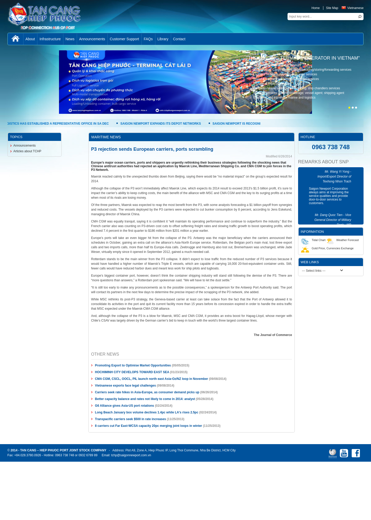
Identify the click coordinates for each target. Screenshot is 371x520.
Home (315, 8)
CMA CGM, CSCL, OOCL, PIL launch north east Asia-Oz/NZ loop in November (151, 379)
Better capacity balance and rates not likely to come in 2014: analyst (145, 399)
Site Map (332, 8)
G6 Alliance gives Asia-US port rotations (124, 405)
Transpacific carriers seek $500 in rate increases (130, 419)
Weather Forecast (342, 240)
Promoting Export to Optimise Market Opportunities (133, 365)
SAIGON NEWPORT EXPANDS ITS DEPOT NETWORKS (161, 123)
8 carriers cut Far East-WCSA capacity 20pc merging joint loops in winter (148, 426)
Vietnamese (353, 8)
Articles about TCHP (27, 151)
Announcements (24, 145)
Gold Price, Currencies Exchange (327, 248)
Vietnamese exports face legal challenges (125, 385)
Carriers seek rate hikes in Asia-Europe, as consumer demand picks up (147, 392)
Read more (263, 104)
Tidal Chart (313, 240)
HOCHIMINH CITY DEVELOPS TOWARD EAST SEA (132, 372)
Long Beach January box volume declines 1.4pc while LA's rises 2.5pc (146, 412)
